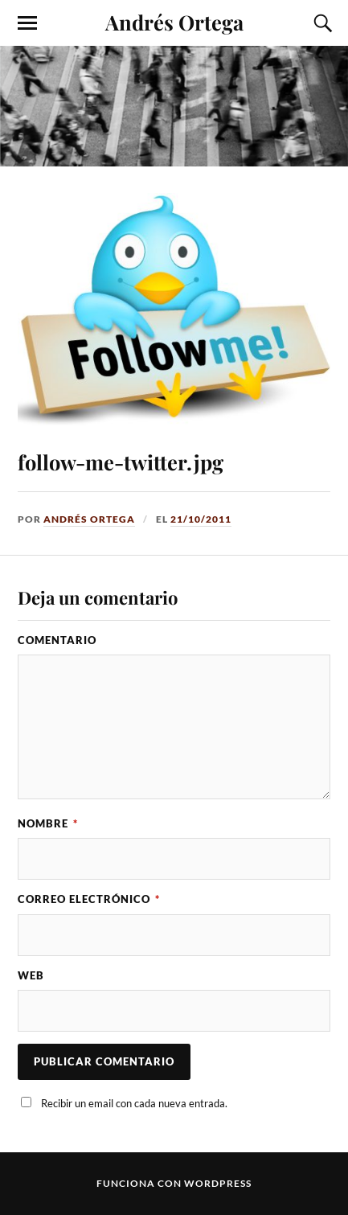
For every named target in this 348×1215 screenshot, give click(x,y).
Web (31, 975)
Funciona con (140, 1183)
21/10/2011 (200, 519)
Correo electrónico (89, 899)
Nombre (48, 823)
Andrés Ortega (174, 21)
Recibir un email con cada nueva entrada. (134, 1103)
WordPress (218, 1183)
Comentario (57, 640)
